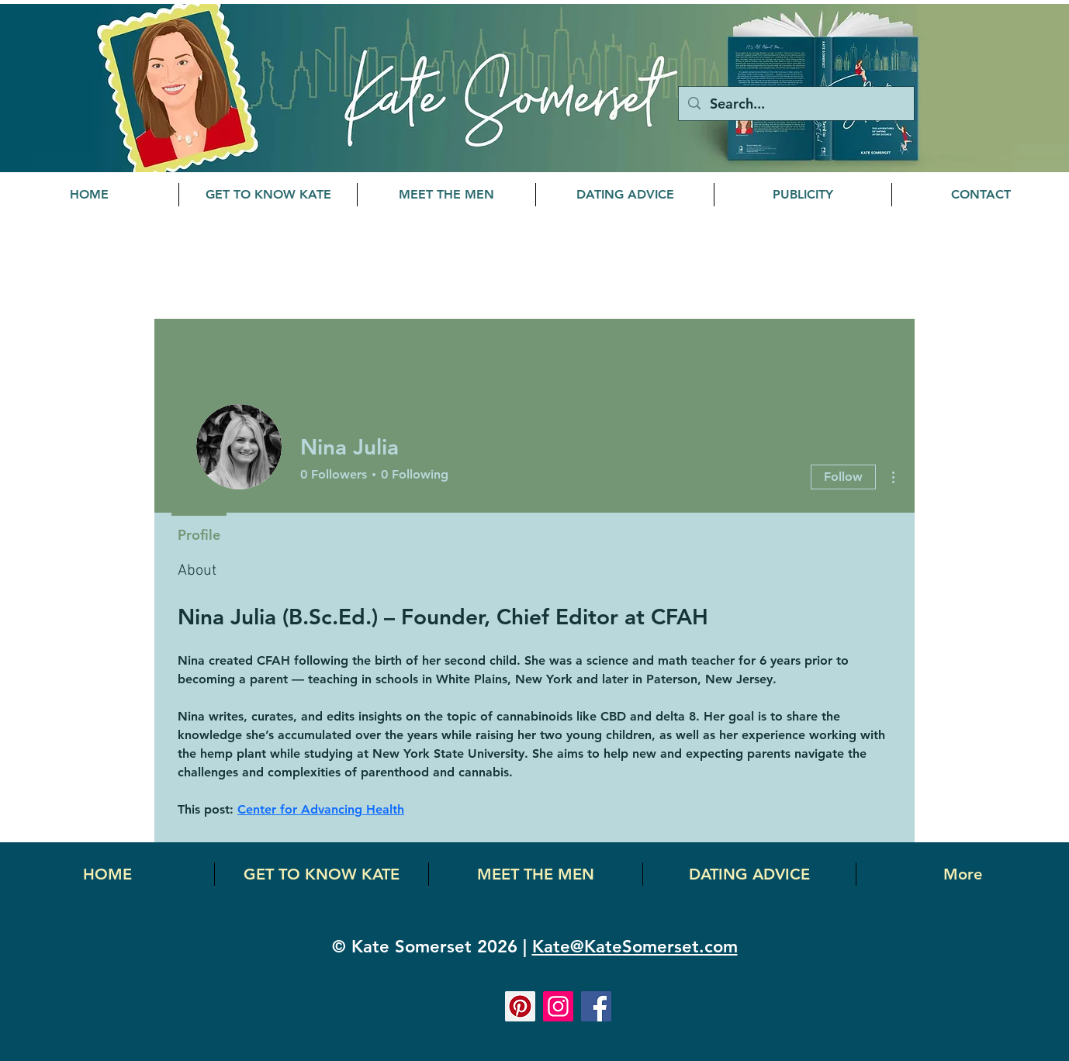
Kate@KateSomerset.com (635, 946)
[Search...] (795, 103)
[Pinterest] (520, 1006)
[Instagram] (558, 1006)
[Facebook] (596, 1006)
